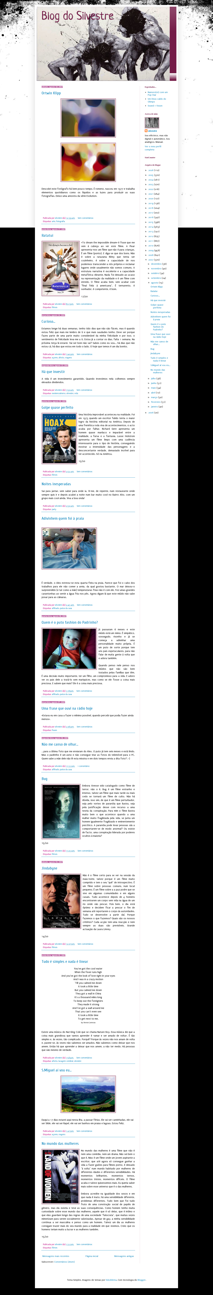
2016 (151, 217)
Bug (44, 779)
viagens (68, 357)
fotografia (60, 221)
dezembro (156, 264)
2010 (151, 245)
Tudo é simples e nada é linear (65, 961)
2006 (151, 412)
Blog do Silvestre (78, 16)
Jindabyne (49, 868)
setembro (156, 278)
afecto (61, 357)
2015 (151, 222)
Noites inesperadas (56, 484)
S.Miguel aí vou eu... (57, 1070)
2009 (151, 250)
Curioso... (48, 321)
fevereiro (156, 402)
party (54, 509)
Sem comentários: (86, 218)
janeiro (155, 406)
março (154, 397)
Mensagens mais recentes (55, 1256)
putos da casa (66, 608)
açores (55, 357)
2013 (151, 231)
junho (154, 383)
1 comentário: (84, 766)
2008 (151, 255)
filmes (54, 307)
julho (153, 378)
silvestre (69, 393)
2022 (151, 189)
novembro (156, 268)
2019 (151, 203)
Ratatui (47, 235)
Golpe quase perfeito (57, 407)
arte (53, 221)
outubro (155, 273)
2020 (151, 198)
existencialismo (58, 393)
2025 (151, 175)
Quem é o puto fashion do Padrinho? (70, 622)
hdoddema (111, 1280)
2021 (151, 194)
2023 (151, 184)
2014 (151, 227)
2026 (151, 170)
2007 (151, 260)
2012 (151, 236)
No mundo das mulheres (60, 1143)
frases (54, 730)
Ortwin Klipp (51, 93)
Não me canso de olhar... (60, 744)
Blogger (142, 1280)
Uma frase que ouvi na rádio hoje (67, 708)
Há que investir (53, 371)
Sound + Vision (155, 105)
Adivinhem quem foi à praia (63, 518)
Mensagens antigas (124, 1256)
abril (153, 392)
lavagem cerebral (65, 1061)
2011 (151, 241)
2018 (151, 208)
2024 (151, 179)
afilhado (55, 608)
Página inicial (92, 1256)
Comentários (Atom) (64, 1262)
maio (154, 388)
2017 (151, 212)
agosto (155, 282)
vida (76, 393)
